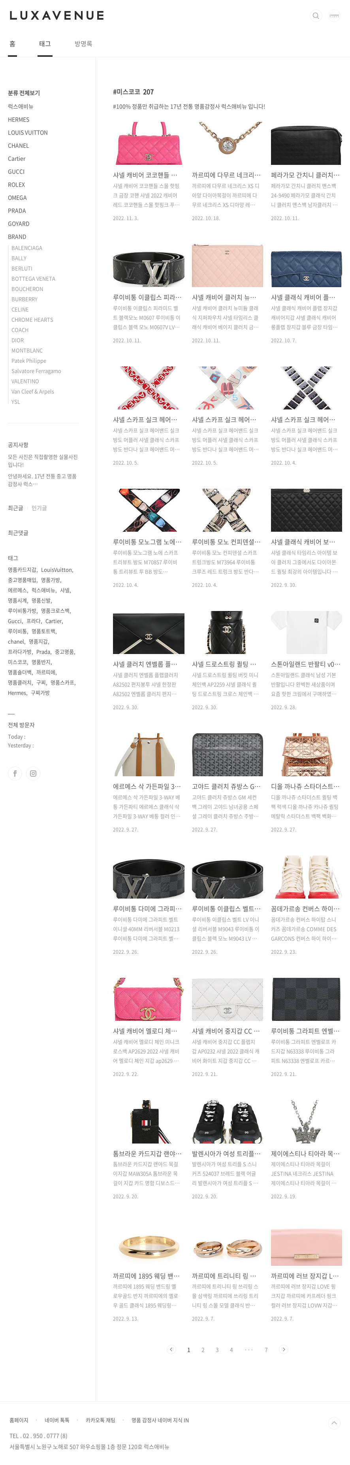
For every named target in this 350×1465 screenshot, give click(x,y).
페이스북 (15, 773)
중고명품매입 (22, 579)
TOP (334, 1423)
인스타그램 (33, 773)
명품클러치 (20, 682)
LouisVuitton (56, 569)
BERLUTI (21, 268)
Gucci (15, 620)
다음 (283, 1349)
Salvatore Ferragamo (36, 370)
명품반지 (41, 661)
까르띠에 (45, 672)
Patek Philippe (28, 360)
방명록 (83, 43)
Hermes (17, 692)
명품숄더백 (20, 672)
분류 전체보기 (24, 93)
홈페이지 (18, 1420)
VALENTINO (25, 381)
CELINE (20, 309)
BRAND (17, 236)
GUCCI (16, 171)
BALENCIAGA (26, 247)
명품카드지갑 (22, 569)
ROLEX (16, 184)
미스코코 (17, 661)
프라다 (33, 620)
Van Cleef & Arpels (32, 391)
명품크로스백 (55, 610)
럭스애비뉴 (21, 106)
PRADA (17, 210)
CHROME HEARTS (32, 319)
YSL (15, 401)
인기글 (39, 508)
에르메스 (17, 590)
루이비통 (17, 631)
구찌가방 (40, 692)
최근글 (15, 508)
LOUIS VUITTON (28, 132)
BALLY (18, 258)
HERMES (18, 119)
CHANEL (18, 145)
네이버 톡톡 (57, 1420)
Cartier (16, 158)
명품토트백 (43, 631)
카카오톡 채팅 (100, 1420)
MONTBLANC (27, 350)
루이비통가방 (22, 610)
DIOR (17, 340)
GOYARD (19, 223)
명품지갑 (38, 641)
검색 (316, 16)
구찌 (41, 682)
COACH (19, 329)
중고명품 (64, 651)
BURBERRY (24, 299)
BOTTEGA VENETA (33, 278)
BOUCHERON (27, 288)
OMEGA (17, 197)
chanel (16, 641)
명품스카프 (62, 682)
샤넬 (65, 590)
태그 (45, 43)
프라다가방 (20, 651)
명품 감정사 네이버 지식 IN (160, 1420)
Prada (43, 651)
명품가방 (50, 579)
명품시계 (17, 600)
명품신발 (41, 600)
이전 (171, 1349)
